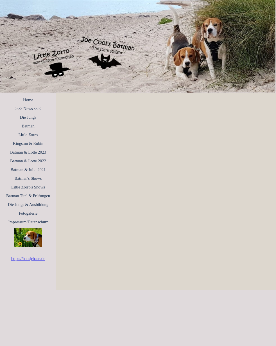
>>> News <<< (28, 108)
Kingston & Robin (28, 143)
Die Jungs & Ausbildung (28, 204)
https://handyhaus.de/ (28, 258)
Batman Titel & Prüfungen (28, 196)
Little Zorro (28, 134)
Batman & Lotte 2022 (28, 161)
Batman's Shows (28, 178)
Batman (28, 126)
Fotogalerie (28, 213)
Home (28, 100)
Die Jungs (28, 117)
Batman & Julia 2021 (28, 169)
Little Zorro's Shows (28, 187)
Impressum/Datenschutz (28, 222)
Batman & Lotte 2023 (28, 152)
